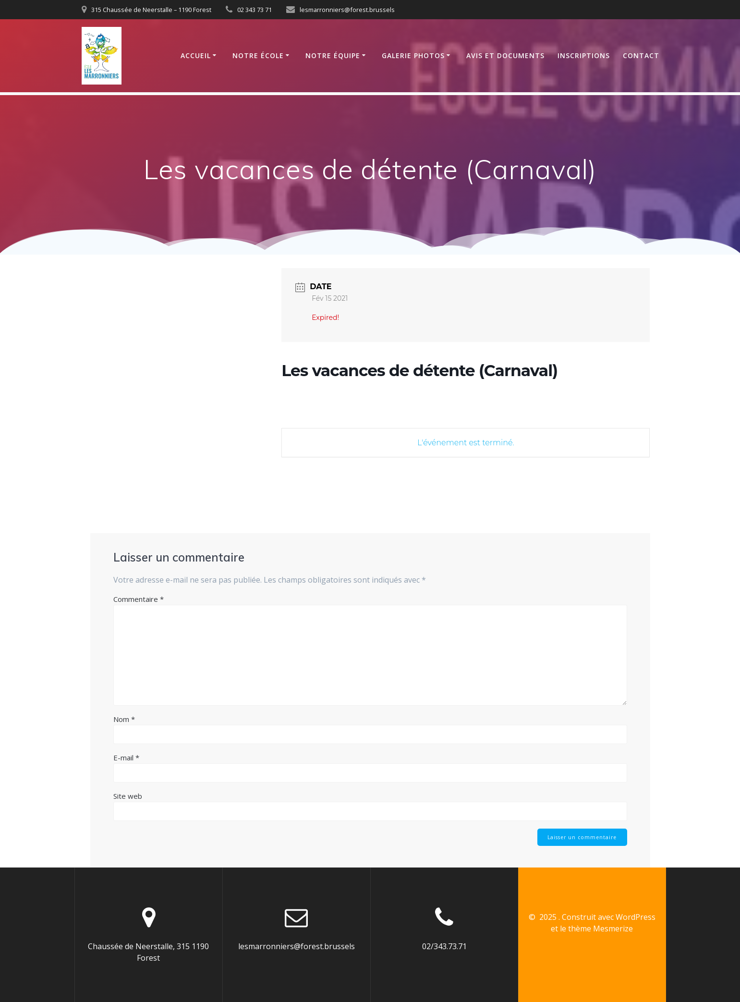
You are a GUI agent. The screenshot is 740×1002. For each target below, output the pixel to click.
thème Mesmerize (600, 928)
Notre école (258, 55)
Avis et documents (505, 55)
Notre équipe (332, 55)
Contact (641, 55)
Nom (124, 719)
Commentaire (138, 599)
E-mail (126, 757)
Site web (127, 796)
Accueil (196, 55)
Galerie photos (413, 55)
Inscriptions (584, 55)
